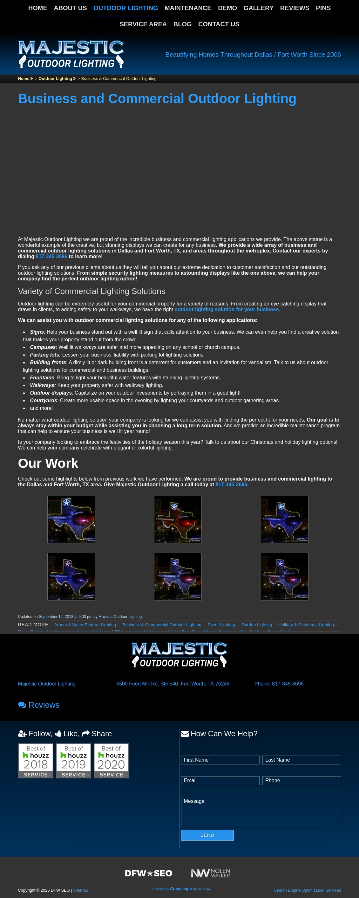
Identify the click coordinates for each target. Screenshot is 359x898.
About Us (70, 7)
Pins (323, 7)
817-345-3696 (52, 256)
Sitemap (80, 890)
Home (37, 7)
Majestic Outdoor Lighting (120, 616)
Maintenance (188, 7)
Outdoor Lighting (125, 7)
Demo (227, 7)
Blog (182, 24)
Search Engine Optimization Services (307, 890)
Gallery (259, 7)
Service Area (143, 24)
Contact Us (219, 24)
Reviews (294, 7)
